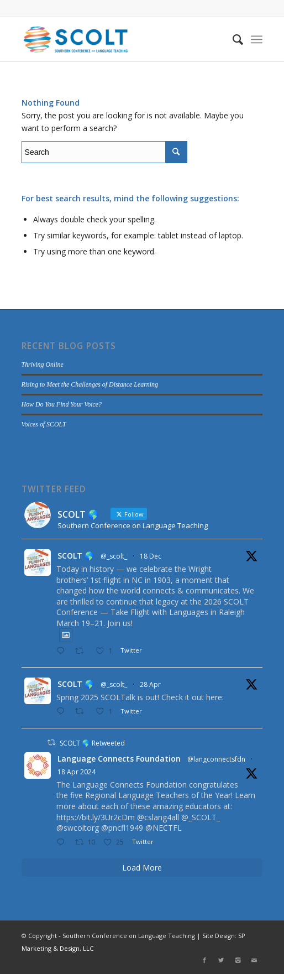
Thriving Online (43, 364)
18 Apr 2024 (76, 772)
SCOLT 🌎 (75, 555)
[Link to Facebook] (204, 960)
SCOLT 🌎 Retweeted (92, 743)
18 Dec (150, 556)
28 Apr (150, 684)
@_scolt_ (114, 556)
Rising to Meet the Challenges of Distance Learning (90, 384)
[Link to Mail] (254, 960)
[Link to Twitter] (221, 960)
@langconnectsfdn (216, 759)
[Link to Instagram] (237, 960)
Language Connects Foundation (119, 758)
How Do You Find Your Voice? (62, 404)
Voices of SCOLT (44, 424)
